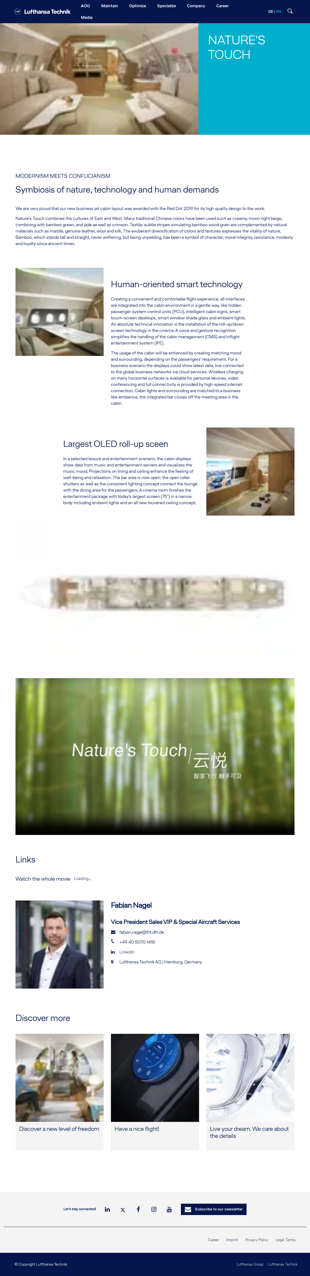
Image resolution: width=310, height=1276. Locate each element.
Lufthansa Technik (280, 1264)
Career (213, 1239)
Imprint (232, 1239)
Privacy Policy (256, 1239)
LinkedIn (122, 952)
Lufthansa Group (245, 1264)
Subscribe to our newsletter (214, 1209)
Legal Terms (285, 1239)
